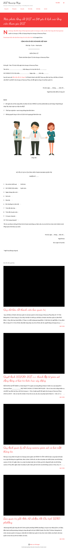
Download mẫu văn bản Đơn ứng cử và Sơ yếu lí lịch (18, 37)
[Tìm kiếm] (58, 3)
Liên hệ (44, 8)
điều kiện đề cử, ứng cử (19, 77)
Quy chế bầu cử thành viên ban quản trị (24, 309)
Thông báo (13, 8)
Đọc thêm (62, 326)
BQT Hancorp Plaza (12, 2)
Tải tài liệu (29, 8)
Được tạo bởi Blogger (34, 544)
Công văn (21, 8)
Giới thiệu (37, 8)
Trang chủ (5, 8)
